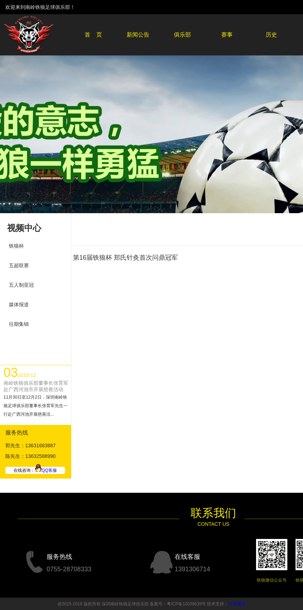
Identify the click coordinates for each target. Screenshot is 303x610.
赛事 (227, 35)
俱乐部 (182, 35)
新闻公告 (138, 35)
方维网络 (236, 603)
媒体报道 (19, 304)
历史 (271, 35)
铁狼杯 (16, 246)
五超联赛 (19, 265)
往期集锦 (19, 324)
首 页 (93, 35)
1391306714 (192, 569)
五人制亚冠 (21, 285)
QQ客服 (46, 470)
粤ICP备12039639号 (186, 603)
